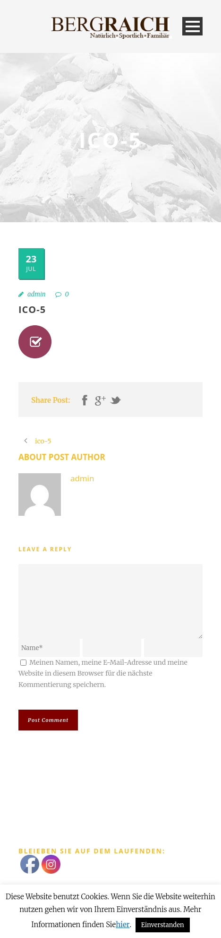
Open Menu (192, 26)
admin (36, 294)
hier (122, 924)
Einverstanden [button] (162, 925)
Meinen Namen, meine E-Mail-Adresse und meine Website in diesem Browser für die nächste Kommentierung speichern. (102, 673)
